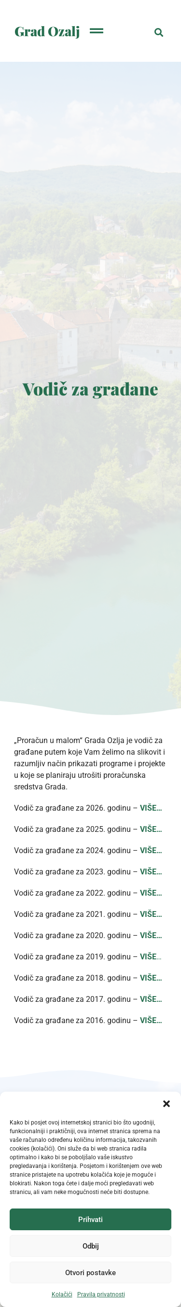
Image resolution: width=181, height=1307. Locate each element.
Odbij (91, 1246)
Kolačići (62, 1294)
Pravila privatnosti (101, 1294)
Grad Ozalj (47, 31)
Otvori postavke (90, 1272)
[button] (166, 1104)
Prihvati (90, 1219)
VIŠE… (151, 871)
